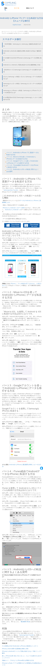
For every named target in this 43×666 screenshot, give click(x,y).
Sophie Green (17, 25)
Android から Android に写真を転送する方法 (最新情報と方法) (21, 65)
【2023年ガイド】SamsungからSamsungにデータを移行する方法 (22, 71)
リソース (16, 8)
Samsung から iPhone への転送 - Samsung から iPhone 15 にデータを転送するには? (22, 91)
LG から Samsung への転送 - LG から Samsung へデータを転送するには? (22, 78)
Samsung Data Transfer (11, 190)
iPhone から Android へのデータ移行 (14, 208)
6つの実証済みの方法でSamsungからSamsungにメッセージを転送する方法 (22, 98)
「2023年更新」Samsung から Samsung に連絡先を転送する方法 (22, 45)
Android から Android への (13, 210)
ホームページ (5, 31)
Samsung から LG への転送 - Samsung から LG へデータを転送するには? (22, 84)
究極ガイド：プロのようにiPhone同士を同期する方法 (18, 660)
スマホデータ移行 (22, 31)
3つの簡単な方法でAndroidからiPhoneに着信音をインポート (20, 646)
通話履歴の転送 (25, 621)
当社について (30, 8)
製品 (5, 8)
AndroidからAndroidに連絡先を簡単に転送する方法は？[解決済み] (22, 52)
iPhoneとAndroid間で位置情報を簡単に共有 (15, 649)
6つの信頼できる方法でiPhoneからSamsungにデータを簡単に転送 (22, 59)
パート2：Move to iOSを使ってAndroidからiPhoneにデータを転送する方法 (21, 158)
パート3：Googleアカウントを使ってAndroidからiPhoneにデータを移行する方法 (22, 162)
